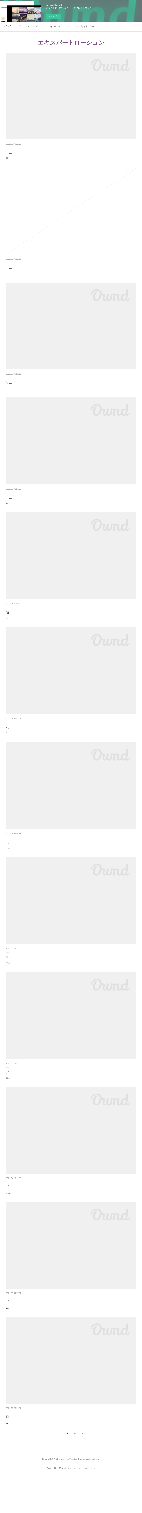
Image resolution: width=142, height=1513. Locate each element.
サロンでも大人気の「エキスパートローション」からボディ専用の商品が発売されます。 (53, 516)
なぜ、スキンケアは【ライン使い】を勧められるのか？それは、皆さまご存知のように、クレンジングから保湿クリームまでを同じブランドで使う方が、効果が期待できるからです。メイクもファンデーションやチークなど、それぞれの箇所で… (71, 748)
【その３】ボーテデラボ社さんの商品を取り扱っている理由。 (50, 152)
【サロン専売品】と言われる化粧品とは (34, 1216)
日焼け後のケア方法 (20, 1455)
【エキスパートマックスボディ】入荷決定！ (37, 859)
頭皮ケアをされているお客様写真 (29, 625)
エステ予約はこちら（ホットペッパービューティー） (85, 26)
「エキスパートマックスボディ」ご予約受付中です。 (43, 510)
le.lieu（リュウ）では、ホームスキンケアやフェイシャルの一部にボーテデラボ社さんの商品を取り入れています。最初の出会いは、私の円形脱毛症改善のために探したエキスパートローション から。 (70, 399)
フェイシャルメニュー (57, 26)
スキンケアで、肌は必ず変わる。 (29, 978)
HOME (7, 26)
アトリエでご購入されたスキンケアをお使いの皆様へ (43, 1097)
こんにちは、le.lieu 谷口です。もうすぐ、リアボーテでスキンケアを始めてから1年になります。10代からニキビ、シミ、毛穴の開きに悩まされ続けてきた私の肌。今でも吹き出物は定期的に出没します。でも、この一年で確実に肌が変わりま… (71, 986)
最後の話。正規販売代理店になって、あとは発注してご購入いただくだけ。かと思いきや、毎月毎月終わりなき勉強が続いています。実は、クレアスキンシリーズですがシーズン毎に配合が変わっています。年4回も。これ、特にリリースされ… (71, 160)
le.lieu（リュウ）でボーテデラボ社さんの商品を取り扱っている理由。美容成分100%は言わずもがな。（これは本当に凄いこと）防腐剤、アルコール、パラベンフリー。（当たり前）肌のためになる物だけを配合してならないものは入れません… (71, 279)
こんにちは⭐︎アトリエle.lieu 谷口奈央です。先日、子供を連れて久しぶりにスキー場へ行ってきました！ (61, 1461)
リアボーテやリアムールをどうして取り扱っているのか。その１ (51, 391)
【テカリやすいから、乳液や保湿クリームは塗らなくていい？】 (51, 1335)
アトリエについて (28, 26)
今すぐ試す (54, 16)
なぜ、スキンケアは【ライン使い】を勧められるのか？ (45, 740)
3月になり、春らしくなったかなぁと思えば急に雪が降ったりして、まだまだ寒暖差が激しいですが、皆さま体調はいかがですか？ (70, 1343)
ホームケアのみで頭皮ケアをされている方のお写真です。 (36, 631)
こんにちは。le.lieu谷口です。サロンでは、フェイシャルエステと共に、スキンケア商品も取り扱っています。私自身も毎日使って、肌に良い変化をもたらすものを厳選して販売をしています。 (70, 1224)
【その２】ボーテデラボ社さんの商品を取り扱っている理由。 (50, 271)
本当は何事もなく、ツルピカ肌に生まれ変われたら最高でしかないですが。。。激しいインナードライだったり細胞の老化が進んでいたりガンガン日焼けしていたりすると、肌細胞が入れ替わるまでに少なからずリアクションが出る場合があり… (71, 1105)
